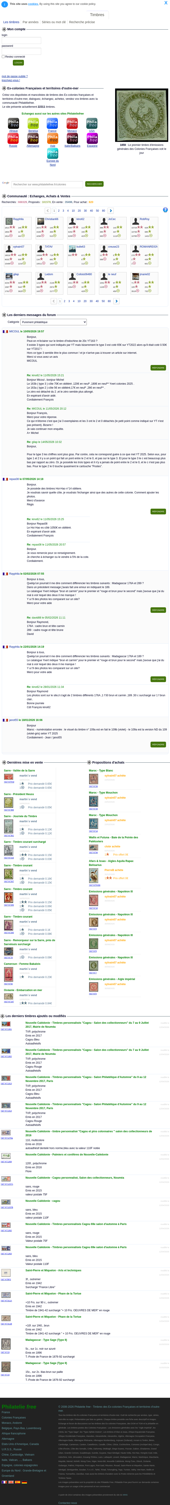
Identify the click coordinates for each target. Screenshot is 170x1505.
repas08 (14, 479)
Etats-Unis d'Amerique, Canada (20, 1444)
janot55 (13, 720)
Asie (52, 145)
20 (79, 210)
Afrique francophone (14, 1433)
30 (85, 210)
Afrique (13, 130)
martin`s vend (28, 775)
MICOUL (14, 331)
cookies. (33, 4)
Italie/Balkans (72, 145)
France (52, 130)
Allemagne (33, 145)
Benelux (33, 130)
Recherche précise (82, 22)
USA (92, 130)
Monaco (72, 130)
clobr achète (112, 846)
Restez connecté (15, 56)
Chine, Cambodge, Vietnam (18, 1454)
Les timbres (11, 22)
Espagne (92, 145)
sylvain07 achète (115, 775)
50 (97, 210)
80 (103, 210)
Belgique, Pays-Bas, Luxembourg (21, 1428)
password (7, 45)
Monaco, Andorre (12, 1422)
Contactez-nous (67, 1503)
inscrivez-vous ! (11, 80)
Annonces (136, 15)
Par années (31, 22)
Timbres (97, 15)
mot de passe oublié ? (15, 76)
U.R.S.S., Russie (12, 1449)
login (4, 35)
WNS (125, 1495)
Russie (13, 145)
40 (91, 210)
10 (73, 210)
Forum (118, 15)
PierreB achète (114, 870)
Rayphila (14, 573)
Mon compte (159, 15)
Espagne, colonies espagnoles (20, 1465)
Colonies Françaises (14, 1417)
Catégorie (13, 322)
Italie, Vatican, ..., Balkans (17, 1460)
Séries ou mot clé (54, 22)
